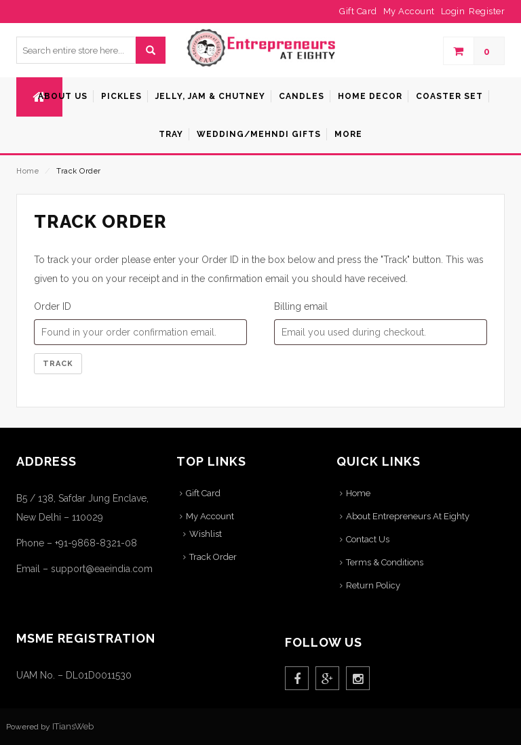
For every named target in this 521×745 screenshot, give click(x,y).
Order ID (52, 306)
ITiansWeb (73, 726)
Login (453, 11)
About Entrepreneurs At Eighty (407, 516)
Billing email (301, 306)
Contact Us (367, 539)
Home (27, 171)
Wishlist (205, 534)
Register (487, 11)
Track (58, 363)
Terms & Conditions (384, 562)
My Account (210, 516)
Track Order (213, 557)
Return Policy (373, 585)
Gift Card (203, 493)
